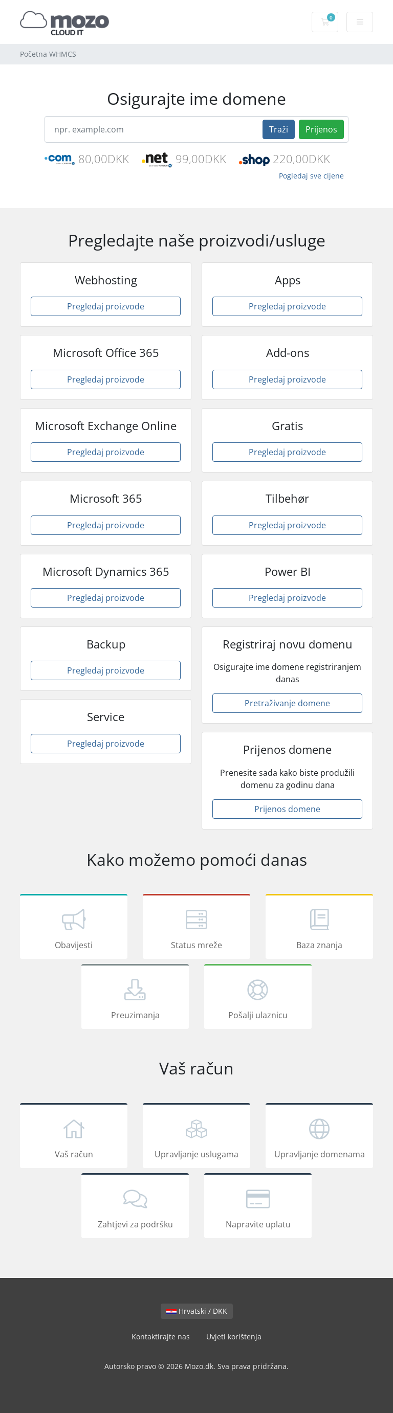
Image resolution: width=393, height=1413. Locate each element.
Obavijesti (73, 928)
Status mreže (196, 928)
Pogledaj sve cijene (311, 176)
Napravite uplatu (258, 1207)
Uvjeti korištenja (233, 1336)
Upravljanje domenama (319, 1137)
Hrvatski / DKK (196, 1311)
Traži (278, 129)
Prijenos (321, 129)
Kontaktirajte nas (161, 1336)
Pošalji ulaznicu (258, 998)
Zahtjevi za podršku (135, 1207)
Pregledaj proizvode (105, 306)
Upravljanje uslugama (196, 1137)
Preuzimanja (135, 998)
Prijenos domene (287, 809)
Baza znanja (319, 928)
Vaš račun (73, 1137)
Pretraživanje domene (287, 703)
